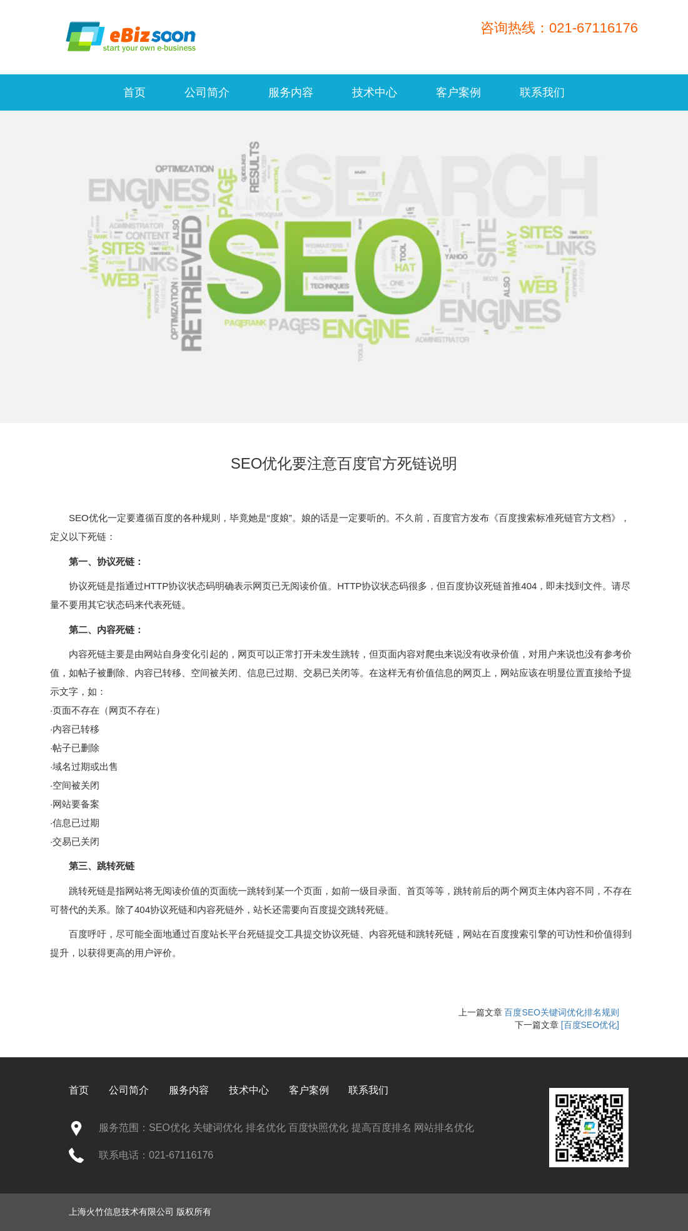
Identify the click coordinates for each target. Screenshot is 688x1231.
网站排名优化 (444, 1127)
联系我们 (542, 92)
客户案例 (458, 92)
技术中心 (374, 92)
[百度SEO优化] (590, 1025)
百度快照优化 (318, 1127)
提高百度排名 (382, 1127)
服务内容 (290, 92)
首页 (134, 92)
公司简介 (207, 92)
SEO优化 (88, 517)
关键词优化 (218, 1127)
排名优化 (266, 1127)
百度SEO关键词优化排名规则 (561, 1012)
